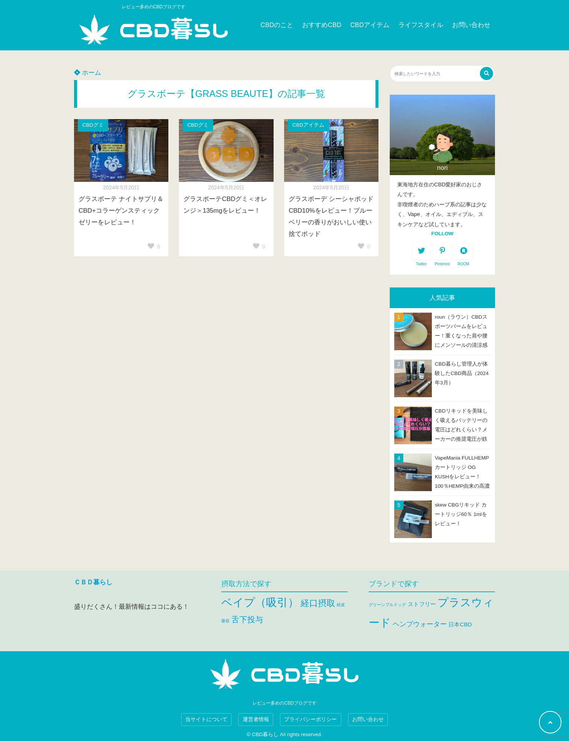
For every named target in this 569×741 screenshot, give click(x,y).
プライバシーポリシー (310, 719)
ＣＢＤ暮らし (93, 582)
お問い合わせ (471, 25)
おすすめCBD (321, 25)
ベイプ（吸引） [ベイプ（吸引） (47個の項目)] (260, 602)
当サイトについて (206, 719)
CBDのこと (276, 25)
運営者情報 (256, 719)
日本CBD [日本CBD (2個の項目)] (460, 624)
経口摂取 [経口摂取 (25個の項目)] (318, 603)
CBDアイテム (369, 25)
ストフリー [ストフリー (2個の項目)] (422, 604)
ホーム (87, 72)
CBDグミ (93, 125)
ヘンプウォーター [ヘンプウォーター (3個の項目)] (420, 624)
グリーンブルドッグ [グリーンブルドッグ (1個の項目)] (387, 604)
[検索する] (486, 73)
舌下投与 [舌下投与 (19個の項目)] (247, 619)
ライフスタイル (420, 25)
